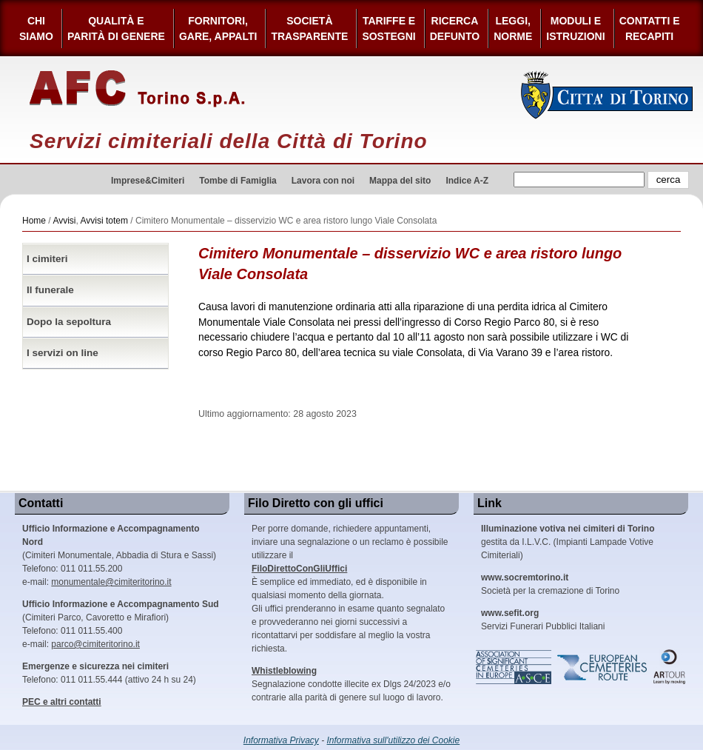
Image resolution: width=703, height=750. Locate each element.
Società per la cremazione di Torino (550, 584)
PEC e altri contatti (61, 702)
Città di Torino (607, 94)
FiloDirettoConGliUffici (299, 568)
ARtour (669, 667)
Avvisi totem (104, 220)
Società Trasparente (309, 28)
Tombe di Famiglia (237, 180)
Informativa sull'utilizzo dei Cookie (393, 740)
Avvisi (64, 220)
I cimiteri (47, 258)
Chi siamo (36, 28)
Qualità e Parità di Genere (116, 28)
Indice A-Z (466, 180)
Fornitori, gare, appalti (218, 28)
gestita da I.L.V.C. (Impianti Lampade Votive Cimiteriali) (567, 541)
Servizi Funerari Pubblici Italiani (543, 620)
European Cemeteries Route (603, 667)
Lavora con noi (323, 180)
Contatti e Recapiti (649, 28)
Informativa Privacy (281, 740)
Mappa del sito (400, 180)
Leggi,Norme (513, 28)
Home (34, 220)
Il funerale (50, 289)
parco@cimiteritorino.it (95, 644)
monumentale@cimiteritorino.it (111, 582)
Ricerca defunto (455, 28)
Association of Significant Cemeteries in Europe (514, 667)
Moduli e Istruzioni (575, 28)
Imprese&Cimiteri (147, 180)
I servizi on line (62, 352)
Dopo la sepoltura (69, 321)
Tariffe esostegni (388, 28)
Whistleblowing (284, 671)
